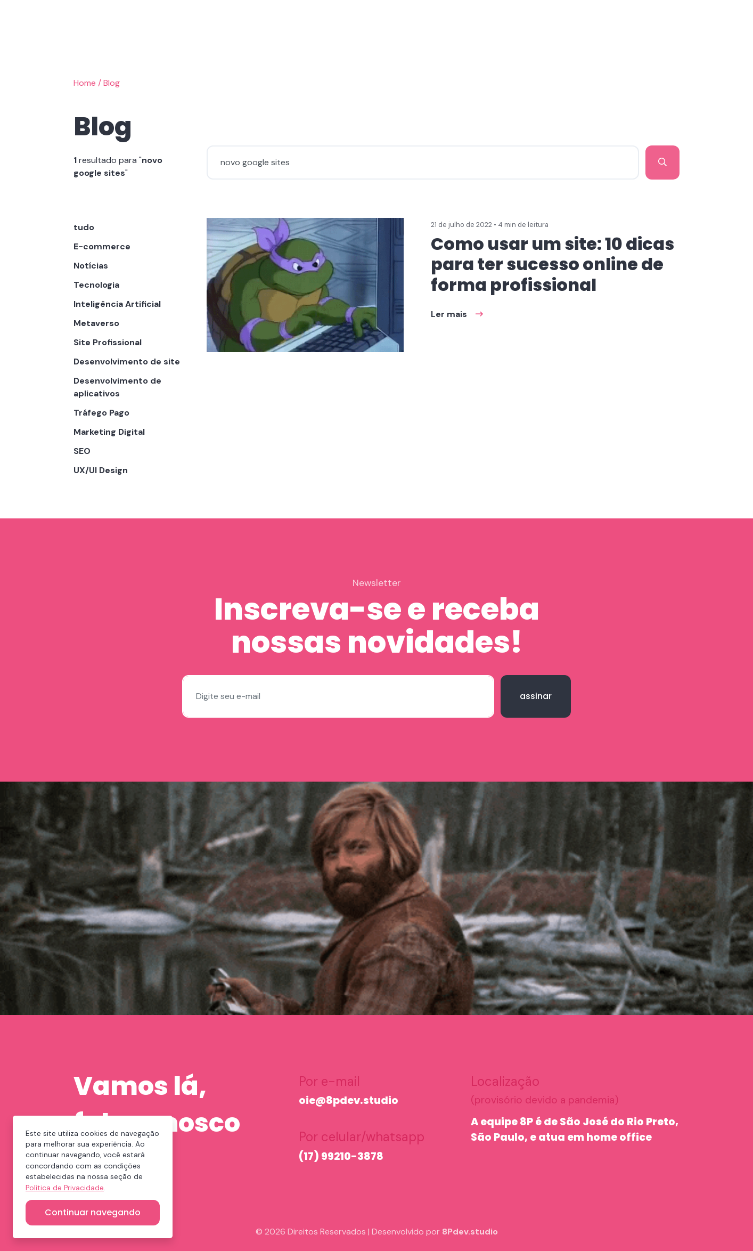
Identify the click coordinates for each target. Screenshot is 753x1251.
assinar (536, 696)
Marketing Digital (109, 431)
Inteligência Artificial (117, 304)
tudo (83, 227)
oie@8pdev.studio (348, 1100)
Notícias (90, 265)
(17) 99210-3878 (341, 1156)
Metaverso (96, 323)
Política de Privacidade (65, 1187)
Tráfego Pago (101, 412)
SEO (82, 451)
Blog (111, 82)
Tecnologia (96, 284)
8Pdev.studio (470, 1231)
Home (84, 82)
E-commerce (101, 246)
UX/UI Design (100, 470)
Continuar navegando (93, 1212)
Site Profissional (107, 342)
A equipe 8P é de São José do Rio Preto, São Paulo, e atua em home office (574, 1129)
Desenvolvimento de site (126, 361)
